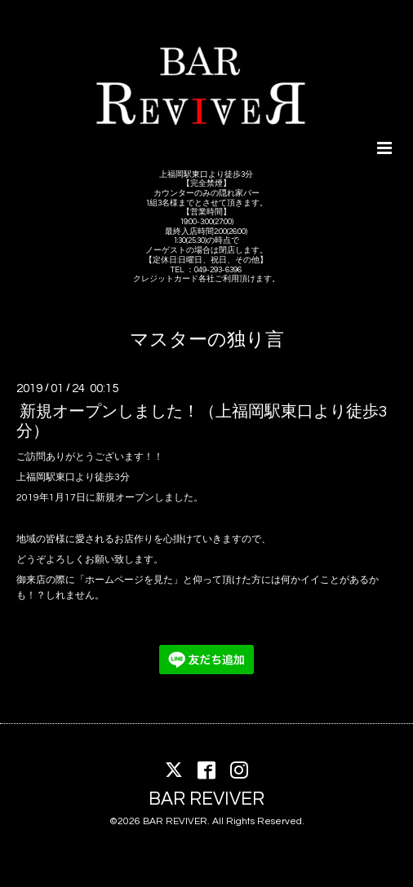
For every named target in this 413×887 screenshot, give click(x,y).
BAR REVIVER (206, 798)
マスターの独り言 (207, 340)
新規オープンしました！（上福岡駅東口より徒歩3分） (202, 421)
